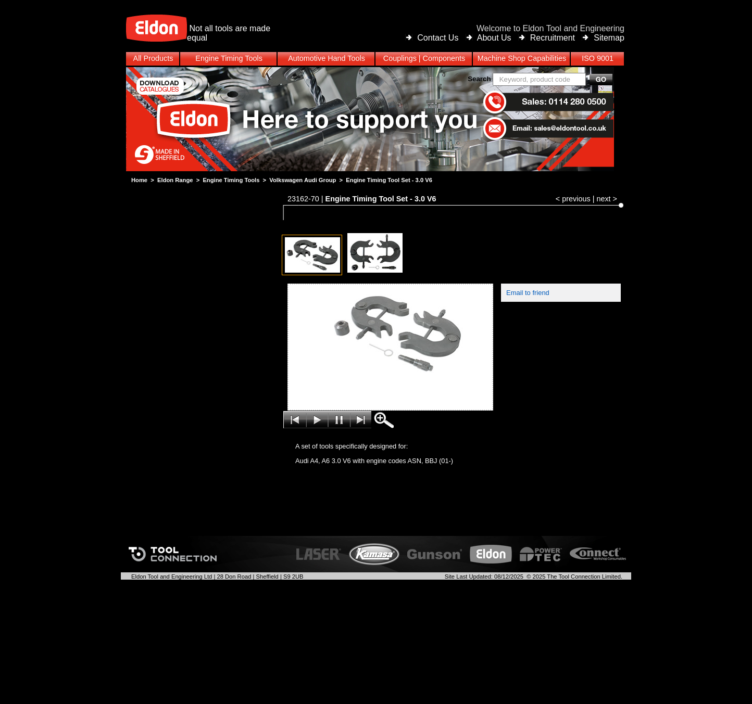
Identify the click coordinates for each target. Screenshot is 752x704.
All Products (153, 58)
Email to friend (527, 293)
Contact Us (437, 37)
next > (606, 199)
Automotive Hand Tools (326, 58)
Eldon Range (175, 180)
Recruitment (552, 37)
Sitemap (609, 37)
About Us (494, 37)
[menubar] (375, 59)
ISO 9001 (597, 58)
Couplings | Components (424, 58)
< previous (573, 199)
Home (139, 180)
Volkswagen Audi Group (302, 180)
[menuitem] (375, 59)
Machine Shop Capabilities (522, 58)
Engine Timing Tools (231, 180)
